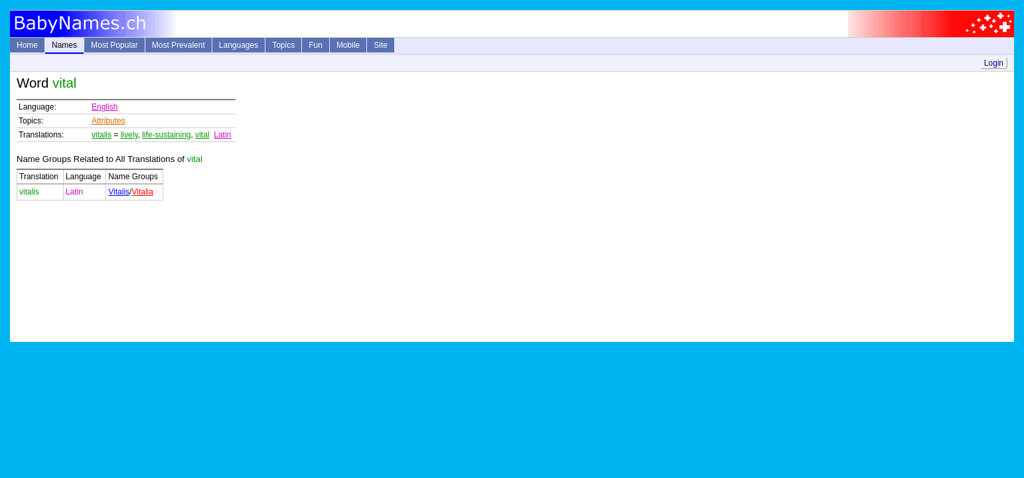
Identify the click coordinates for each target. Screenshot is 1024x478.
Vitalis (118, 192)
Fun (316, 45)
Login (993, 63)
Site (381, 45)
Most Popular (114, 45)
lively (129, 134)
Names (64, 45)
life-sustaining (166, 134)
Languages (238, 45)
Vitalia (142, 192)
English (104, 107)
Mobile (348, 45)
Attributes (108, 120)
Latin (222, 134)
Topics (283, 45)
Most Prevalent (178, 45)
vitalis (101, 134)
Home (27, 45)
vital (202, 134)
